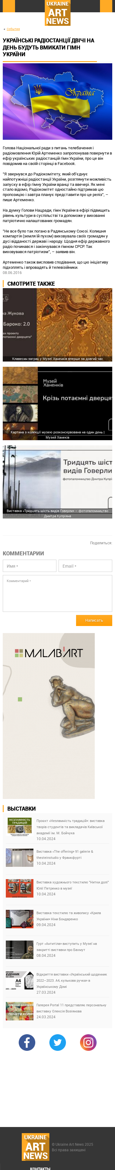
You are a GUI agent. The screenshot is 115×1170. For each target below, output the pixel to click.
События (13, 29)
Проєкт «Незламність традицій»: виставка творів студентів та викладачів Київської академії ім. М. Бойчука (70, 826)
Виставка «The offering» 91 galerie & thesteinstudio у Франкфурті (64, 854)
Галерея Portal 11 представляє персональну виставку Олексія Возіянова (71, 1008)
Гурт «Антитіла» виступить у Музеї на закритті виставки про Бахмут (66, 946)
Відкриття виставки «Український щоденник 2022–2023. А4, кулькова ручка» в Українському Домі (71, 980)
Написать (94, 620)
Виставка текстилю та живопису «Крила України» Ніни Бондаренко (68, 915)
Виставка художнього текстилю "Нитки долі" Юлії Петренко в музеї (72, 885)
